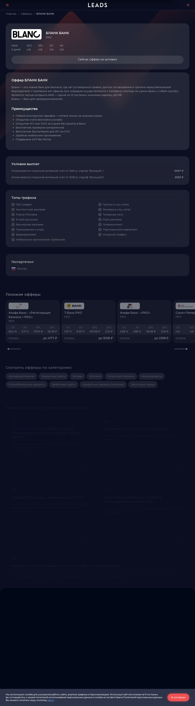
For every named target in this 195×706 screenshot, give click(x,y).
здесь (51, 700)
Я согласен (178, 697)
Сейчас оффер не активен (97, 59)
